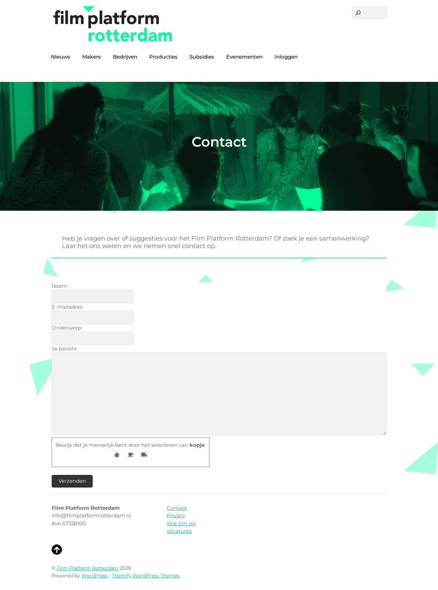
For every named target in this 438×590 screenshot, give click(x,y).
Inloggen (286, 56)
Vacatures (179, 531)
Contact (177, 508)
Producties (163, 56)
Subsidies (202, 56)
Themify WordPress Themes (145, 575)
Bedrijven (125, 56)
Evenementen (244, 56)
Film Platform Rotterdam (87, 568)
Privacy (176, 515)
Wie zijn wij (181, 523)
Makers (91, 56)
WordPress (94, 575)
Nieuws (60, 56)
